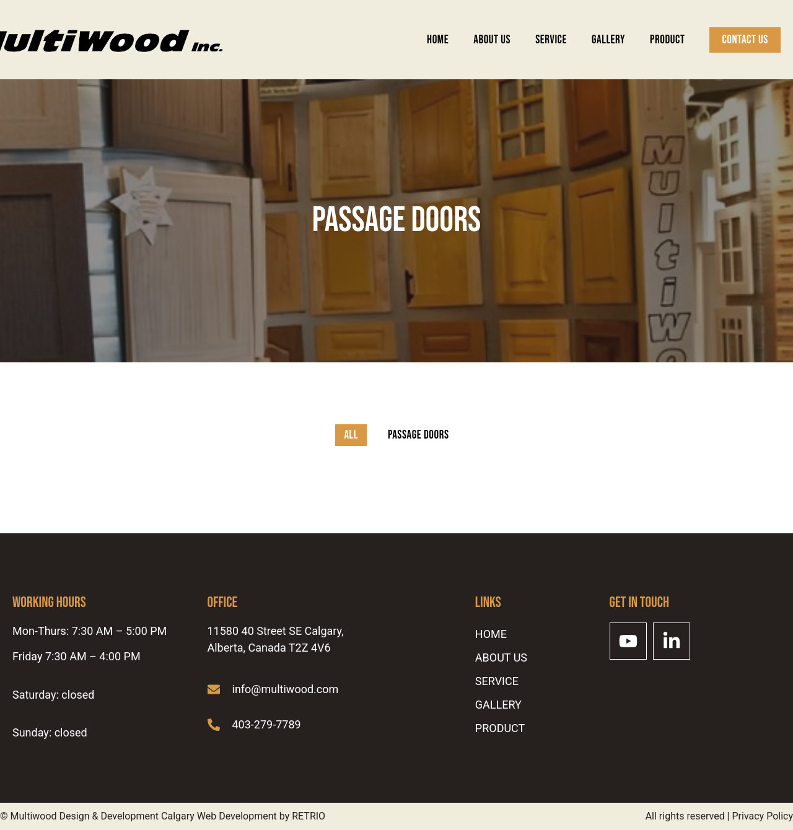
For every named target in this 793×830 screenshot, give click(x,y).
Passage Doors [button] (418, 435)
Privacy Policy (763, 816)
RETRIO (308, 816)
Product (667, 40)
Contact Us (745, 40)
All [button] (351, 435)
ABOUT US (491, 40)
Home (438, 40)
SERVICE (551, 40)
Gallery (608, 40)
